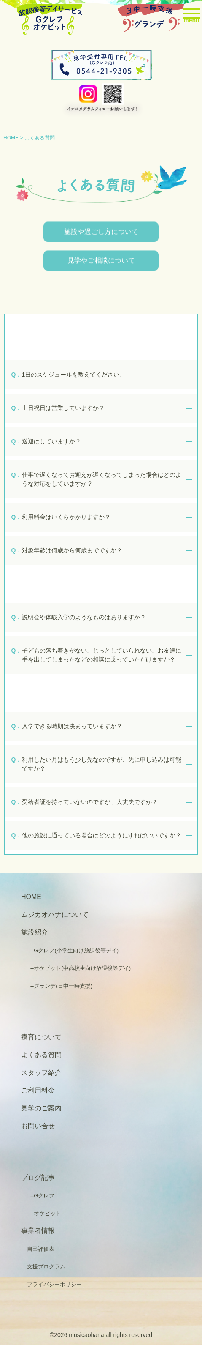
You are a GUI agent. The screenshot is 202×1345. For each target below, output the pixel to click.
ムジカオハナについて (55, 914)
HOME (11, 138)
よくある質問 (41, 1054)
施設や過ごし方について (101, 233)
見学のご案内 (41, 1108)
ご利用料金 (38, 1090)
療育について (41, 1037)
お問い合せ (38, 1125)
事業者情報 (38, 1230)
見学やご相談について (101, 262)
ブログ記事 (38, 1177)
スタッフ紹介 (41, 1072)
